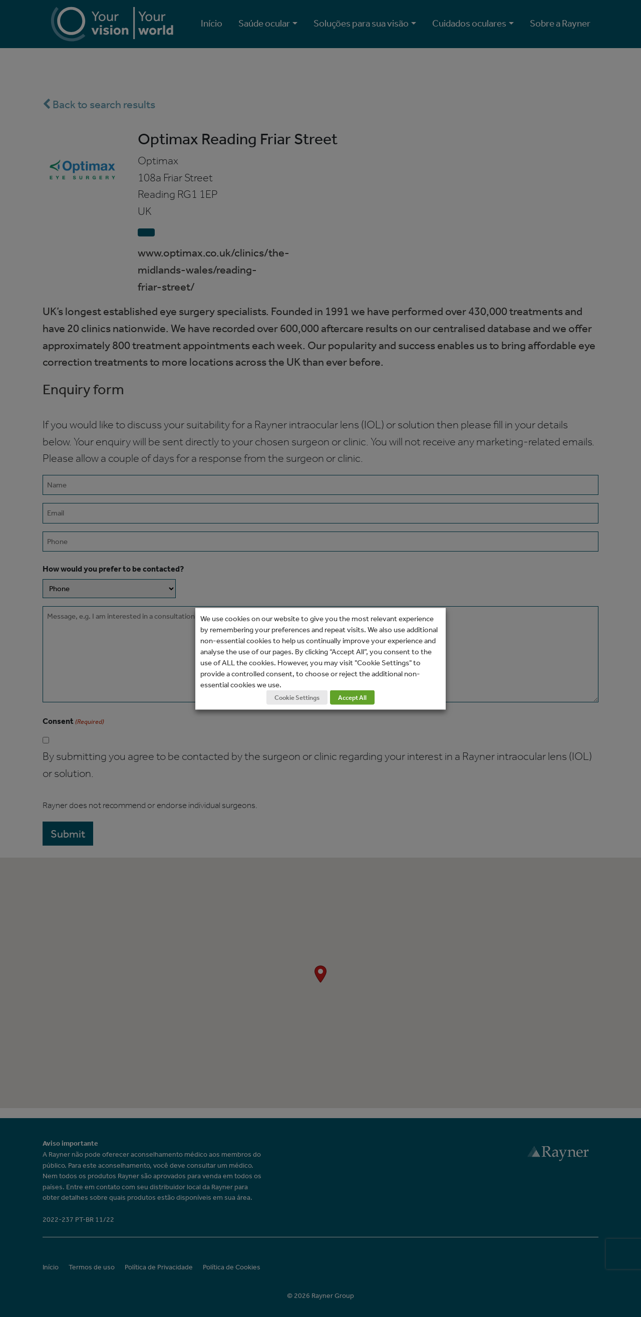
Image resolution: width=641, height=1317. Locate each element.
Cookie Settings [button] (296, 697)
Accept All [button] (352, 697)
